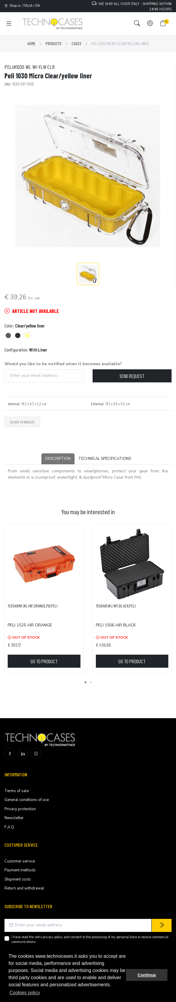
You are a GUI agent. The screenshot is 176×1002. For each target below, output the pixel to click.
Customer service (19, 861)
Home (31, 43)
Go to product (44, 661)
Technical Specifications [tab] (104, 458)
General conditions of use (26, 799)
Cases (76, 43)
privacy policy (53, 937)
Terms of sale (16, 791)
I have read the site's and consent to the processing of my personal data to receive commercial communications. (90, 939)
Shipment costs (17, 879)
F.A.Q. (9, 827)
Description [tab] (58, 458)
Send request (132, 376)
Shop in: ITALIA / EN (22, 6)
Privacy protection (20, 809)
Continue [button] (147, 975)
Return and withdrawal (24, 888)
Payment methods (20, 870)
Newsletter (14, 818)
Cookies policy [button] (24, 992)
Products (54, 43)
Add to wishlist (22, 422)
